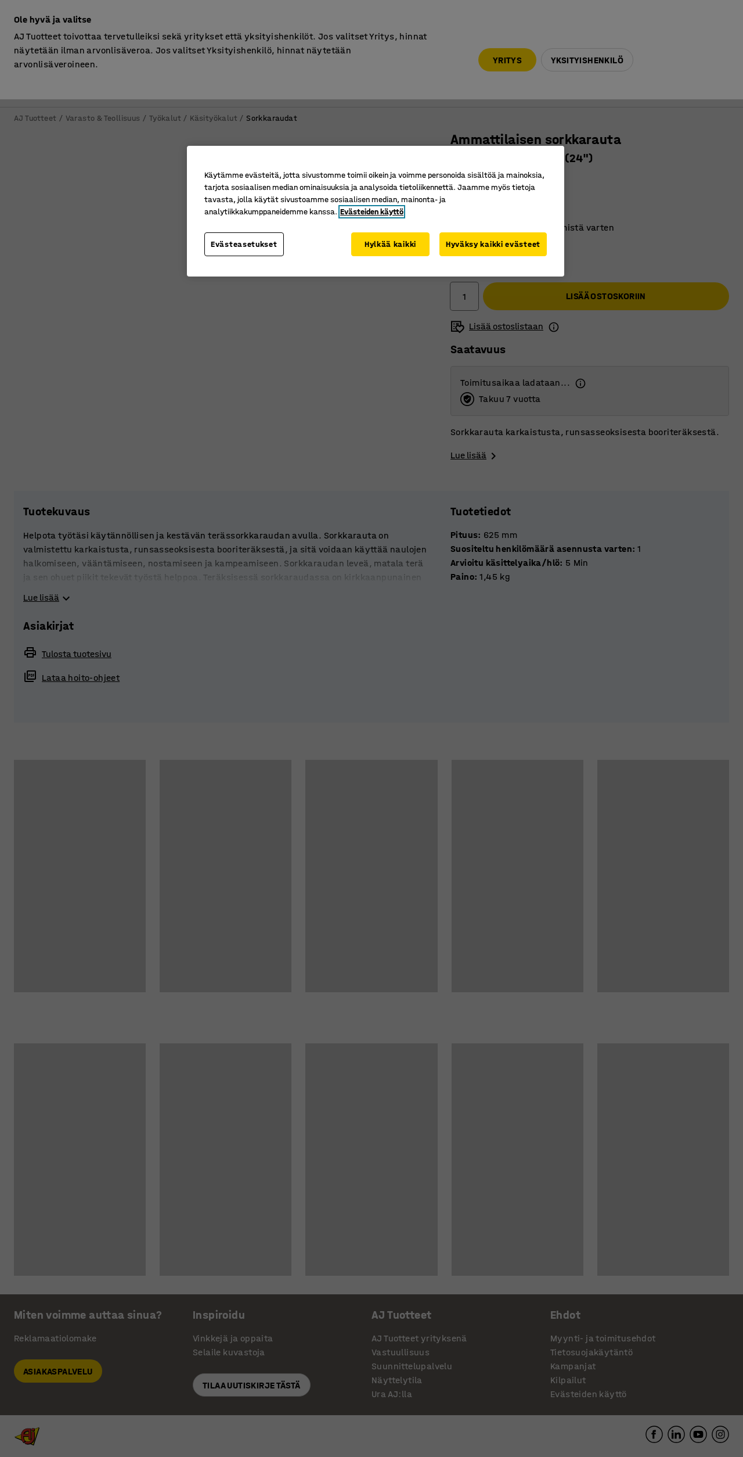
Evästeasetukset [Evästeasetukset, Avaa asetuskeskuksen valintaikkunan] (244, 244)
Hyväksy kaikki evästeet (493, 244)
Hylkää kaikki (390, 244)
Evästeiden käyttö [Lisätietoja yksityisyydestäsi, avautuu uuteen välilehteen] (371, 212)
